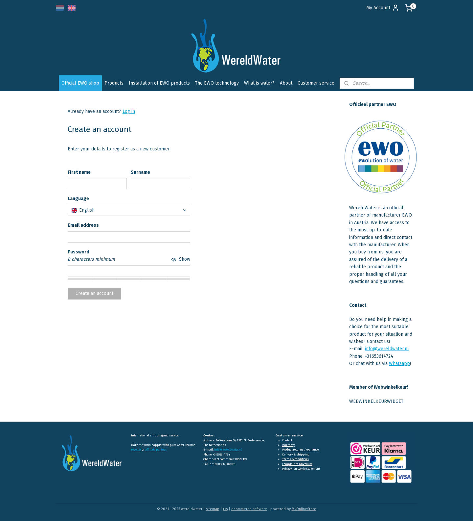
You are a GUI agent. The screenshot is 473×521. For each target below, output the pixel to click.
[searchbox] (129, 210)
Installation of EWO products (159, 83)
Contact (287, 440)
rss (225, 509)
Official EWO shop (80, 83)
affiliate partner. (156, 449)
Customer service (316, 83)
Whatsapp (399, 363)
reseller (136, 449)
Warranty (288, 445)
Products (114, 83)
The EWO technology (217, 83)
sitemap (212, 509)
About (286, 83)
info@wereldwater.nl (387, 349)
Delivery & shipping (295, 454)
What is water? (259, 83)
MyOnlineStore (304, 509)
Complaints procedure (297, 464)
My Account (382, 8)
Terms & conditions (295, 459)
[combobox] (129, 210)
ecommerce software (249, 509)
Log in (129, 111)
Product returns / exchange (300, 449)
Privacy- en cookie (293, 468)
